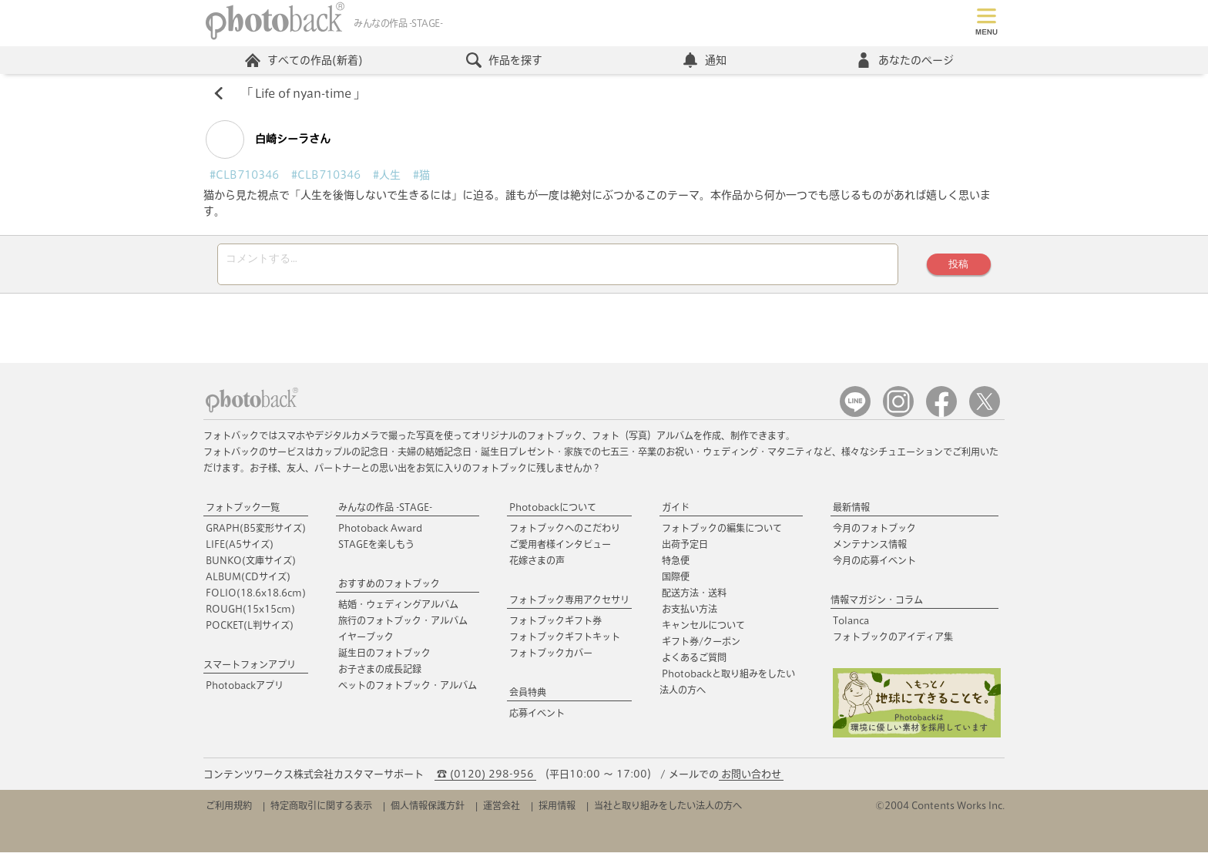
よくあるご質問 (694, 665)
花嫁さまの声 (537, 568)
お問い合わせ (751, 782)
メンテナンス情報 (870, 552)
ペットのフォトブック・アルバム (407, 693)
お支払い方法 (689, 617)
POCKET (250, 633)
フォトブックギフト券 (555, 628)
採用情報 (557, 813)
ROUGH (250, 617)
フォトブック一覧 (243, 515)
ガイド (676, 515)
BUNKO (251, 568)
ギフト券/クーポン (701, 649)
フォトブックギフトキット (564, 645)
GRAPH (256, 536)
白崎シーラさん (268, 143)
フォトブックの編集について (722, 536)
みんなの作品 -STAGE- (385, 515)
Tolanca (851, 628)
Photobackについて (552, 515)
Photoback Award (380, 536)
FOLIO (256, 601)
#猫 (421, 178)
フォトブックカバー (550, 661)
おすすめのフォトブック (389, 591)
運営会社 (501, 813)
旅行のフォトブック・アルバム (403, 628)
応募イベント (537, 721)
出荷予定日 (685, 552)
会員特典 (527, 700)
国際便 (676, 585)
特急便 (676, 568)
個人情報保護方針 (428, 813)
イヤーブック (366, 645)
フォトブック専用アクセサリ (569, 608)
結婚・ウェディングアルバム (398, 612)
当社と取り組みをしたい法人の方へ (668, 813)
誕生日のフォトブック (384, 661)
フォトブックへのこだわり (564, 536)
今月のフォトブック (874, 536)
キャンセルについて (703, 633)
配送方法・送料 (694, 601)
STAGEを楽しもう (376, 552)
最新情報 (851, 515)
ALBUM (248, 585)
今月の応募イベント (874, 568)
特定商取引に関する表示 (321, 813)
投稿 (955, 270)
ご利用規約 (229, 813)
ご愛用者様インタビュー (560, 552)
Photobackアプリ (245, 693)
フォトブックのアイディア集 (893, 645)
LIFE (239, 552)
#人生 (387, 178)
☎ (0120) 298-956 (485, 782)
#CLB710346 (244, 178)
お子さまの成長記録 (379, 677)
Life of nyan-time (307, 97)
